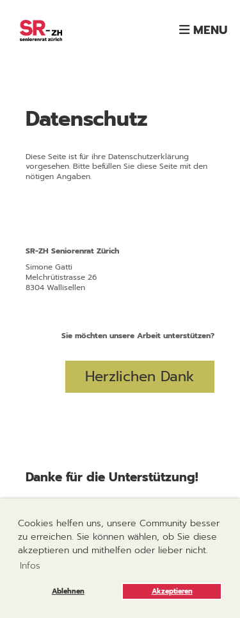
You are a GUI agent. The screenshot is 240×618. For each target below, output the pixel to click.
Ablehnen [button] (68, 591)
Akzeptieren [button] (172, 591)
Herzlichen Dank (140, 376)
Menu (203, 30)
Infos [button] (30, 565)
